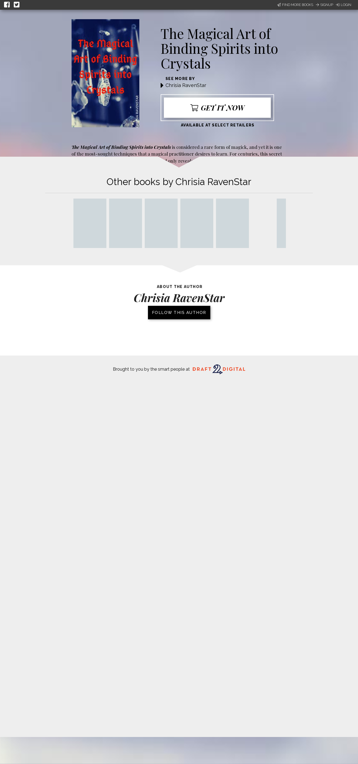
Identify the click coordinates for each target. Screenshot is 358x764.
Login (343, 5)
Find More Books (295, 5)
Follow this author (179, 312)
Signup (324, 5)
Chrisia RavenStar (186, 85)
